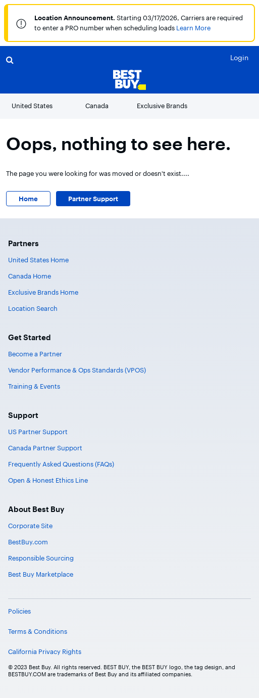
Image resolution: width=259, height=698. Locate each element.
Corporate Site (30, 526)
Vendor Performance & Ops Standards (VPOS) (77, 370)
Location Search (33, 308)
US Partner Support (38, 432)
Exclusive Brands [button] (162, 106)
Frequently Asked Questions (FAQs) (61, 464)
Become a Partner (35, 354)
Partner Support (93, 199)
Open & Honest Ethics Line (48, 480)
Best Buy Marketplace (40, 574)
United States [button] (32, 106)
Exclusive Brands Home (43, 292)
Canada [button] (97, 106)
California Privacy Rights (44, 651)
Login (239, 57)
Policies (19, 611)
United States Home (38, 260)
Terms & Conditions (37, 631)
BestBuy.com (28, 542)
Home (28, 199)
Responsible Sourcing (41, 558)
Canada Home (29, 276)
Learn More (193, 28)
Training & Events (34, 386)
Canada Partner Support (45, 448)
